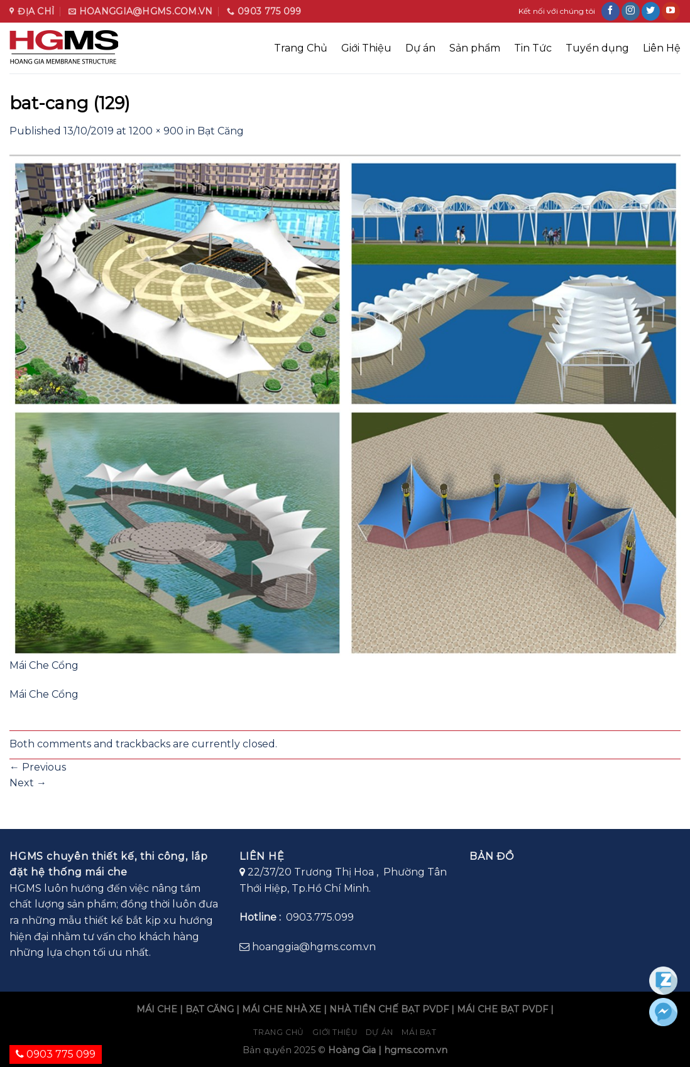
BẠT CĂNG (209, 1009)
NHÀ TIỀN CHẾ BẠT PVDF (389, 1009)
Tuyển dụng (597, 48)
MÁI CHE (156, 1009)
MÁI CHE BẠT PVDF (502, 1009)
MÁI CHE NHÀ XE (281, 1009)
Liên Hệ (662, 48)
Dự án (420, 48)
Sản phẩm (474, 48)
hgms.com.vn (415, 1050)
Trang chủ (278, 1032)
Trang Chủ (300, 48)
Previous (37, 767)
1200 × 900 (156, 131)
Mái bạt (419, 1032)
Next (28, 783)
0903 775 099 (56, 1054)
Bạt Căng (220, 131)
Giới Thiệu (366, 48)
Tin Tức (533, 48)
